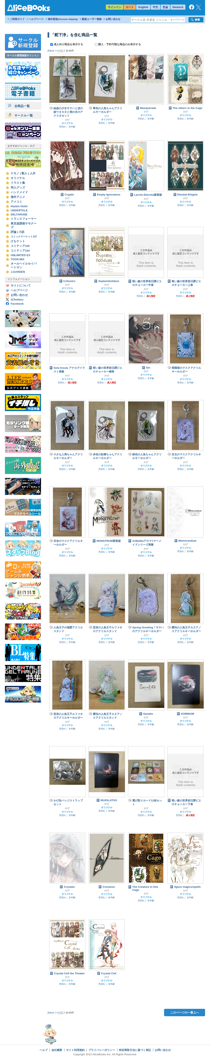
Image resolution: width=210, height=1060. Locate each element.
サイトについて (21, 285)
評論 (13, 232)
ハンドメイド (19, 192)
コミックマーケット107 (24, 236)
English (143, 7)
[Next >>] (53, 50)
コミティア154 (20, 250)
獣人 (24, 173)
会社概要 (56, 1050)
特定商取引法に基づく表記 (135, 1050)
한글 (165, 7)
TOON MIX (17, 259)
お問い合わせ (113, 19)
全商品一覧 (19, 106)
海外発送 (63, 19)
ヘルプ (44, 1050)
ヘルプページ (36, 19)
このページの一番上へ (184, 1012)
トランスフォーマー (24, 218)
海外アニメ (18, 197)
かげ (67, 119)
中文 (155, 7)
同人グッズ (18, 187)
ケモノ (15, 173)
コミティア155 (20, 245)
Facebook (17, 303)
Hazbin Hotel (19, 206)
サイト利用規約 (75, 1050)
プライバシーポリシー (101, 1050)
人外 (32, 173)
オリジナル (18, 178)
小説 (21, 232)
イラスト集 (18, 182)
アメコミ (16, 201)
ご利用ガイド (17, 19)
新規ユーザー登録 (92, 19)
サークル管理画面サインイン (23, 55)
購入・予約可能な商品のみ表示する (118, 44)
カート (130, 7)
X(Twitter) (17, 299)
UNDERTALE (19, 210)
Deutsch (177, 7)
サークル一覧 (20, 115)
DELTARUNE (19, 214)
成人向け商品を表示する (67, 44)
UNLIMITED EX (20, 255)
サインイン (114, 7)
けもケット (18, 241)
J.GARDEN (18, 271)
